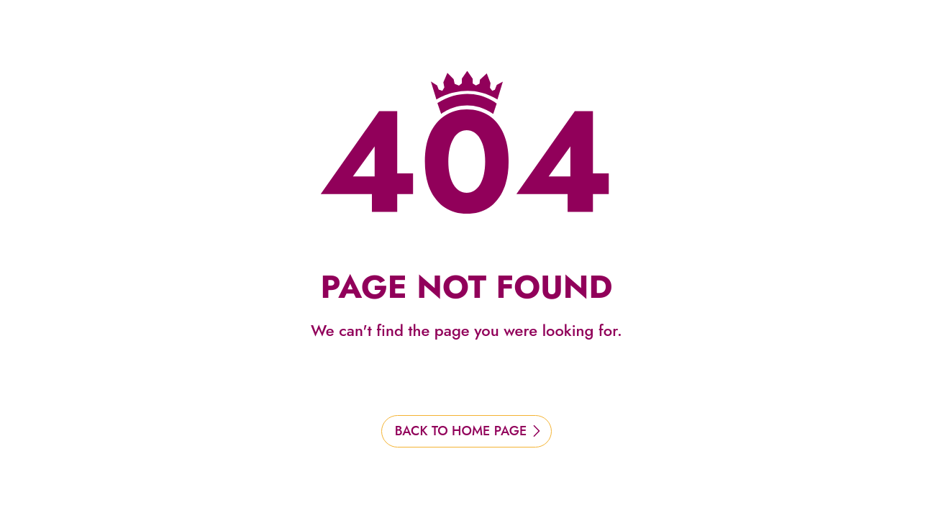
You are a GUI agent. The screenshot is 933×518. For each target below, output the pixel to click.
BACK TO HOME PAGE (461, 431)
